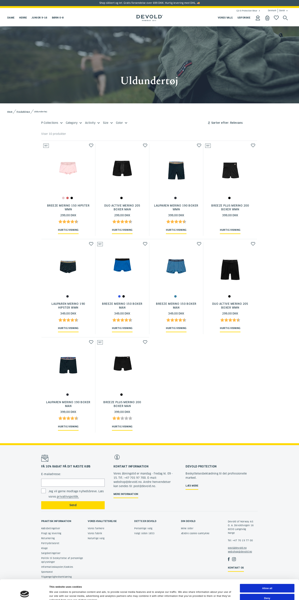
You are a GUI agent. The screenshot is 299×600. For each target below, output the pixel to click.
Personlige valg (143, 528)
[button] (91, 145)
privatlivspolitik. (68, 496)
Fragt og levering (51, 533)
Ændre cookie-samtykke (195, 533)
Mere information (125, 494)
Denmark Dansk (276, 11)
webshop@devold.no (240, 551)
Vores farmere (96, 528)
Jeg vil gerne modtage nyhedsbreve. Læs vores (76, 494)
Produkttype (23, 112)
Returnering (48, 538)
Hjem (9, 112)
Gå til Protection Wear (246, 11)
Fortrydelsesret (50, 543)
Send (72, 505)
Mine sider (187, 528)
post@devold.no (237, 547)
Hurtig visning (68, 230)
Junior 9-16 (39, 17)
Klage (44, 548)
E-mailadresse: (51, 474)
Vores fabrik (95, 533)
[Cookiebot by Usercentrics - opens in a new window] (24, 592)
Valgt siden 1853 (144, 533)
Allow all (267, 569)
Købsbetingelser (50, 528)
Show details (186, 592)
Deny (267, 579)
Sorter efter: (220, 122)
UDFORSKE (243, 17)
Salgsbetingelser (50, 553)
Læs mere (192, 485)
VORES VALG (225, 17)
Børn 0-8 (58, 17)
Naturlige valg (96, 538)
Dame (10, 17)
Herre (23, 17)
